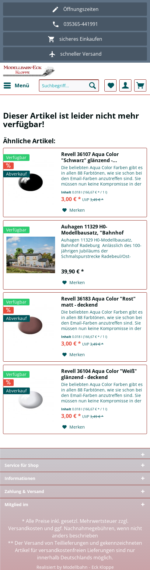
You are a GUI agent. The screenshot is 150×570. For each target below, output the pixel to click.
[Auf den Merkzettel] (73, 210)
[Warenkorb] (140, 85)
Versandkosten (25, 528)
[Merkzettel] (110, 85)
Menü (16, 85)
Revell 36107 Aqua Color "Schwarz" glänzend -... (90, 157)
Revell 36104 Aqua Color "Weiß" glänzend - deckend (99, 374)
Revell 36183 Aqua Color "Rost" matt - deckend (98, 302)
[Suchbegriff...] (69, 85)
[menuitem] (16, 85)
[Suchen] (92, 85)
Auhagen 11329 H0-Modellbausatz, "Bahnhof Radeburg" (92, 230)
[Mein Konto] (125, 85)
